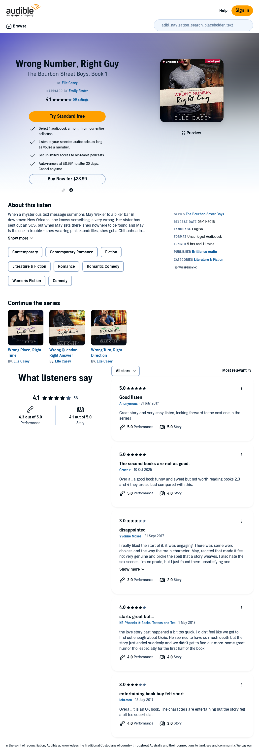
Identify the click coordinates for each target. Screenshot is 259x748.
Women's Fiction (26, 280)
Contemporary (25, 252)
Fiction (111, 252)
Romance (66, 266)
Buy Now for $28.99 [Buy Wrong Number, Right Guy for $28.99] (67, 179)
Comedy (60, 280)
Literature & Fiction (29, 266)
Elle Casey (22, 361)
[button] (63, 190)
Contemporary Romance (71, 252)
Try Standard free (67, 116)
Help (223, 10)
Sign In (242, 10)
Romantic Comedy (103, 266)
